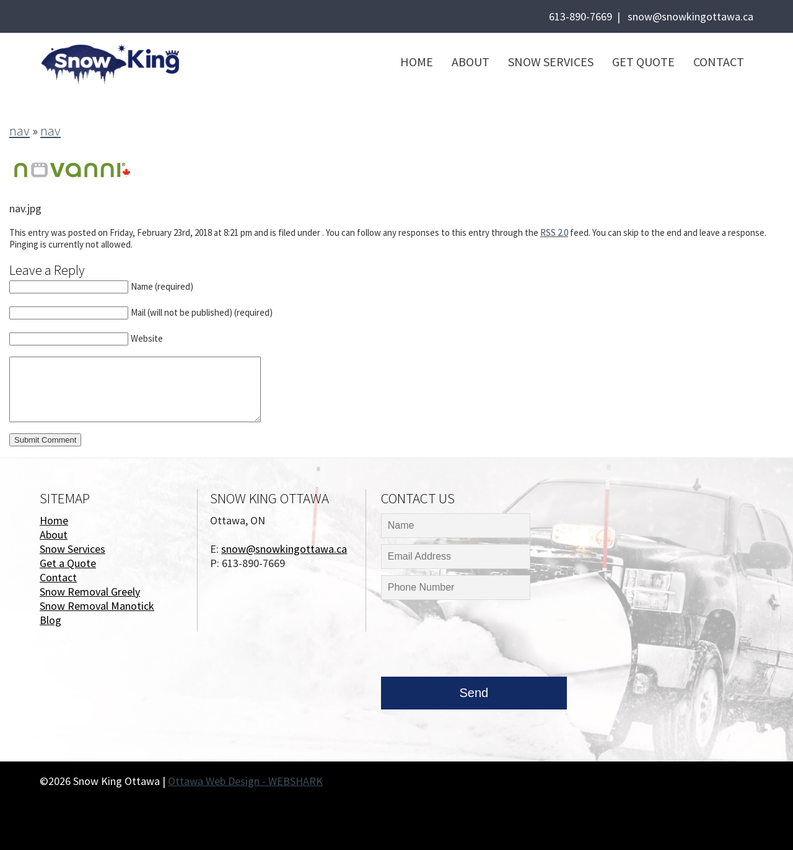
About (470, 61)
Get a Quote (68, 563)
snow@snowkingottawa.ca (690, 16)
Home (416, 61)
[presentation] (475, 641)
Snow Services (551, 61)
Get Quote (643, 61)
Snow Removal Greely (90, 591)
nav (19, 130)
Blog (50, 620)
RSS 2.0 (554, 232)
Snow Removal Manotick (97, 606)
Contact (718, 61)
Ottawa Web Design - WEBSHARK (245, 781)
